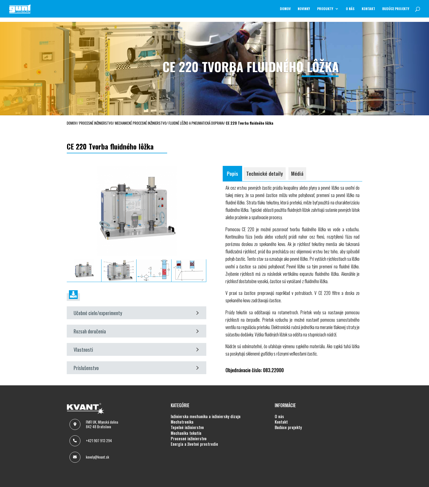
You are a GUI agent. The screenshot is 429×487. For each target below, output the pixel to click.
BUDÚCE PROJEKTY (395, 9)
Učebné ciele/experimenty (136, 312)
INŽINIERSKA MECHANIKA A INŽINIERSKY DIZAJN (205, 416)
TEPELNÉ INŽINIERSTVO (187, 427)
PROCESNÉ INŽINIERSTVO (189, 438)
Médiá (297, 173)
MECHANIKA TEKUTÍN (186, 433)
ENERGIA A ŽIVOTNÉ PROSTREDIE (194, 444)
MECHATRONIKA (182, 421)
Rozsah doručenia (136, 331)
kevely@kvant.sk (97, 457)
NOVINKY (304, 9)
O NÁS (350, 9)
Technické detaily (264, 173)
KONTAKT (368, 9)
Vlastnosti (136, 349)
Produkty (325, 9)
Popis (232, 173)
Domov (285, 9)
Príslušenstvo (136, 367)
